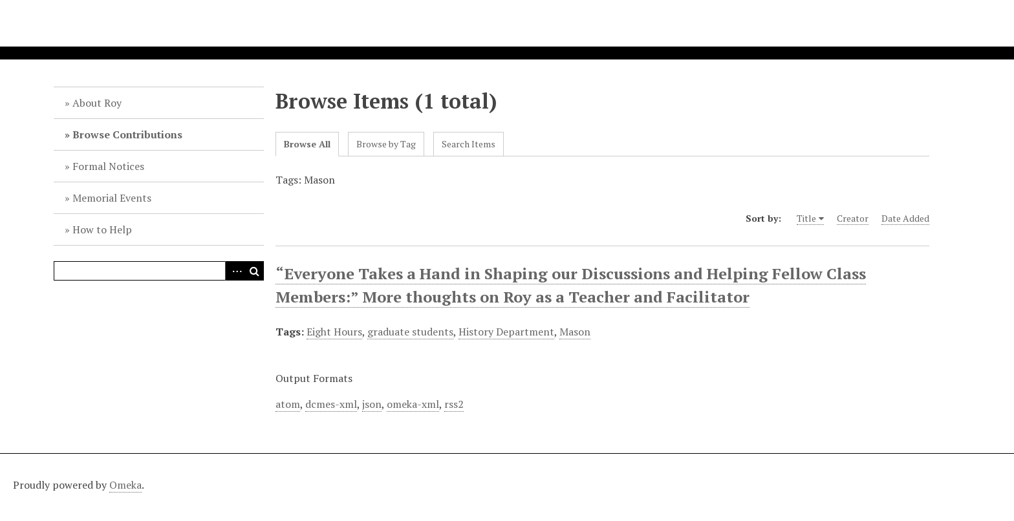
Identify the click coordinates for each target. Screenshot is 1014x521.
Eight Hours (334, 331)
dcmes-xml (331, 404)
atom (287, 404)
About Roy (97, 103)
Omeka (125, 485)
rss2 (454, 404)
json (372, 404)
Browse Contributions (127, 134)
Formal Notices (108, 166)
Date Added (905, 218)
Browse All (307, 144)
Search (254, 271)
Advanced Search (234, 271)
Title (806, 218)
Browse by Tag (386, 144)
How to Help (102, 229)
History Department (506, 331)
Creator (852, 218)
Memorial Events (111, 198)
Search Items (468, 144)
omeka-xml (413, 404)
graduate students (410, 331)
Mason (574, 331)
